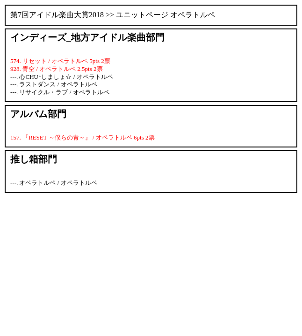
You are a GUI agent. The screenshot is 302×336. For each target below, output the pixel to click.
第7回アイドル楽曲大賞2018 (57, 15)
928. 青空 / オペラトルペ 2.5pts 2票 (56, 68)
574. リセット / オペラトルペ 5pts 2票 (60, 60)
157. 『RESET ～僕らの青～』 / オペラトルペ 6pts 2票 (82, 137)
